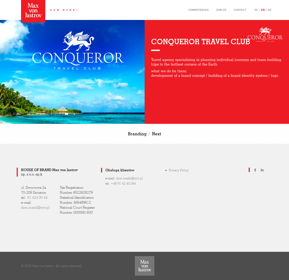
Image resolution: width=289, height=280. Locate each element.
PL (256, 9)
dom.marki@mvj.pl (35, 207)
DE (269, 9)
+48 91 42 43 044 (123, 183)
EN (263, 9)
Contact (240, 9)
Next (156, 134)
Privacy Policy (179, 170)
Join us (221, 9)
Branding (137, 134)
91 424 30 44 (37, 197)
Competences (198, 9)
